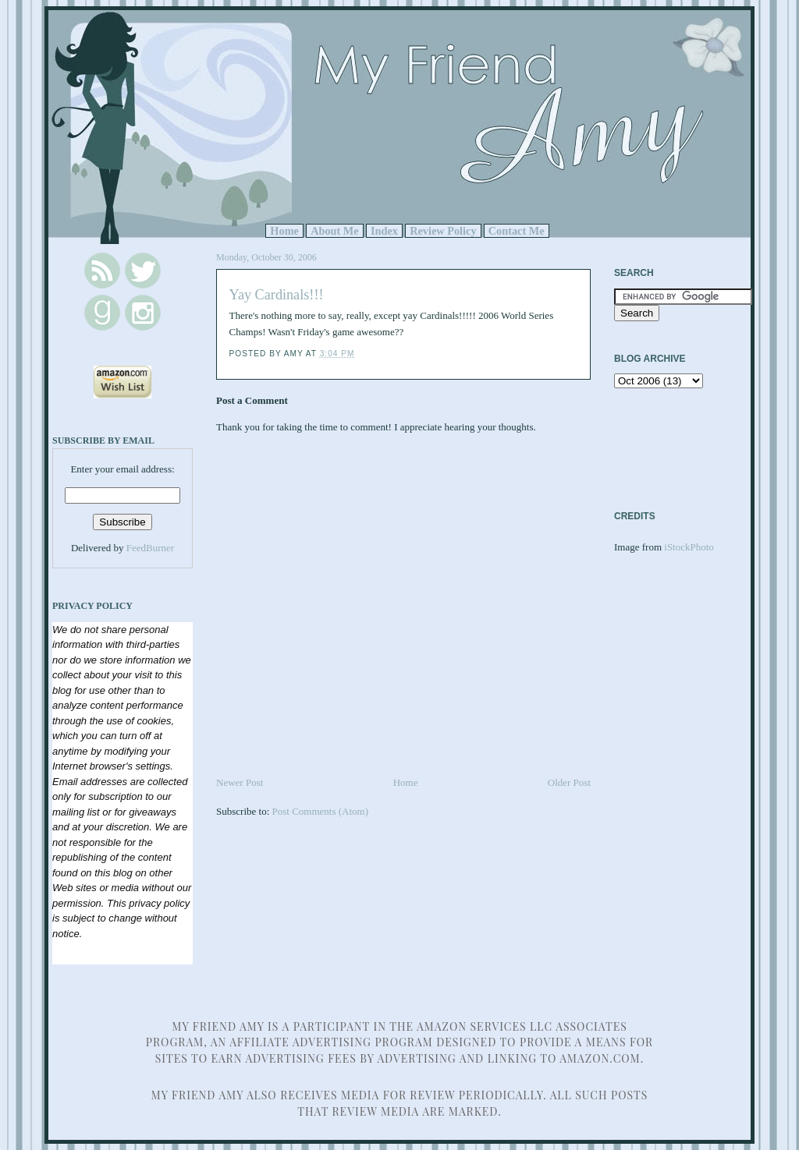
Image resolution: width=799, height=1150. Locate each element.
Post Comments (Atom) (320, 811)
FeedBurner (150, 548)
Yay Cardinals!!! (276, 295)
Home (284, 231)
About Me (335, 231)
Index (384, 231)
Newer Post (239, 782)
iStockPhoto (689, 547)
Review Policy (443, 231)
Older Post (569, 782)
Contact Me (516, 231)
